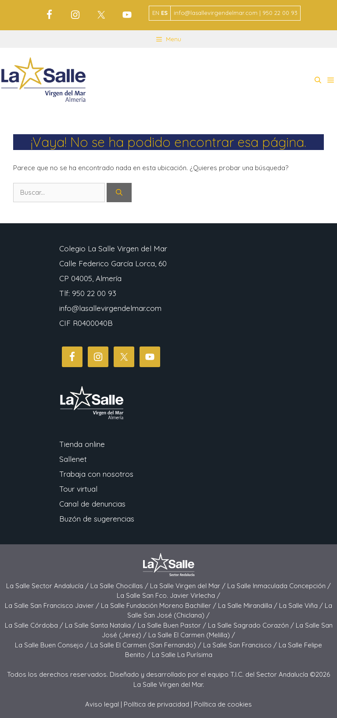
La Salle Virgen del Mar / (188, 586)
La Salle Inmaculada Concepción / (279, 586)
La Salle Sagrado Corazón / (252, 625)
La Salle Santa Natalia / (101, 625)
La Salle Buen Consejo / (52, 645)
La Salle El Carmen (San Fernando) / (146, 645)
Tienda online (82, 444)
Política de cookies (223, 704)
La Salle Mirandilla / (248, 605)
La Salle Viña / (302, 605)
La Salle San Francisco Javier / (53, 605)
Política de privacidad (156, 704)
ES (164, 12)
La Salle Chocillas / (120, 586)
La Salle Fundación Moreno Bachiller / (159, 605)
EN (155, 12)
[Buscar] (119, 193)
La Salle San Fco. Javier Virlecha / (168, 595)
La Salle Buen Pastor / (173, 625)
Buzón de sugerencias (96, 518)
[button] (318, 80)
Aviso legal (102, 704)
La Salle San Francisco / (241, 645)
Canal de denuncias (92, 503)
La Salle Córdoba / (35, 625)
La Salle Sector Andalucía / (48, 586)
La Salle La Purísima (182, 654)
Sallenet (73, 459)
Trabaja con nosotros (96, 474)
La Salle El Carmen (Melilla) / (191, 635)
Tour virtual (78, 488)
